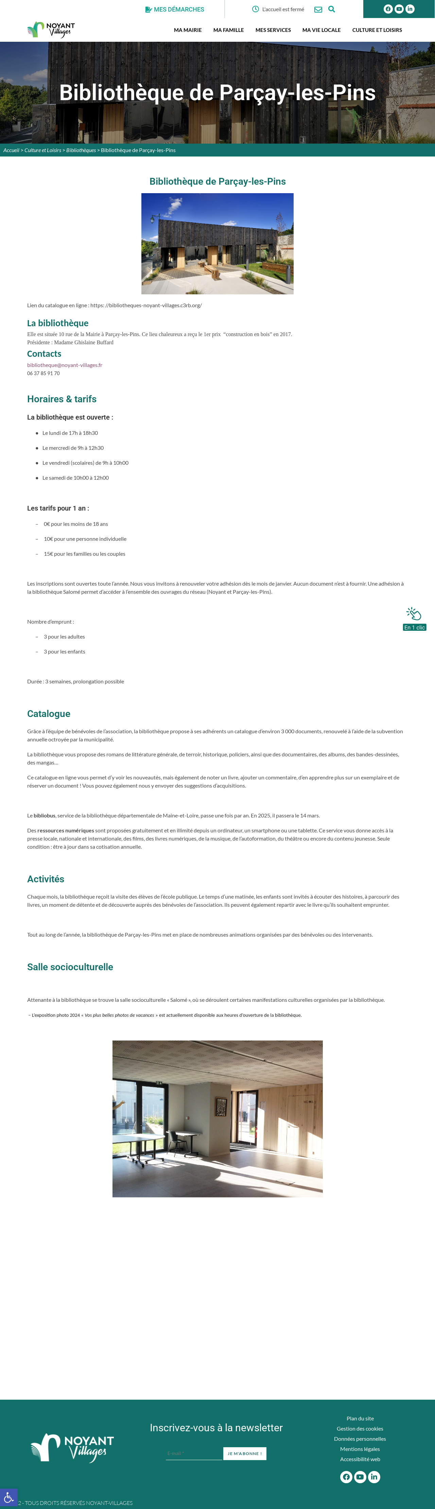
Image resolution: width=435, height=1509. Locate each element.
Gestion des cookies (360, 1428)
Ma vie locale (321, 30)
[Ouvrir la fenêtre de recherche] (331, 9)
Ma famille (228, 30)
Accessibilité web (360, 1459)
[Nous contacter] (318, 10)
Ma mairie (188, 30)
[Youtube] (360, 1477)
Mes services (273, 30)
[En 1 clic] (414, 617)
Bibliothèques (81, 150)
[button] (9, 1497)
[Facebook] (346, 1477)
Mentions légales (360, 1449)
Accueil (11, 150)
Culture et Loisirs (377, 30)
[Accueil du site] (72, 1448)
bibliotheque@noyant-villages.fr (64, 365)
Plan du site (360, 1418)
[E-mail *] (194, 1453)
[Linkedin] (374, 1477)
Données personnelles (360, 1438)
